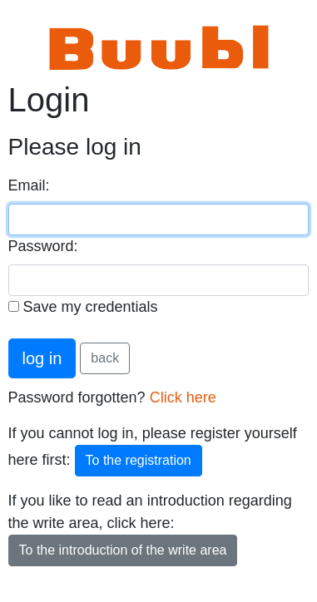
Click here (183, 397)
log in (42, 358)
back (105, 358)
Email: (29, 185)
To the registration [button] (138, 460)
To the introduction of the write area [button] (123, 550)
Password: (43, 246)
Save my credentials (83, 307)
